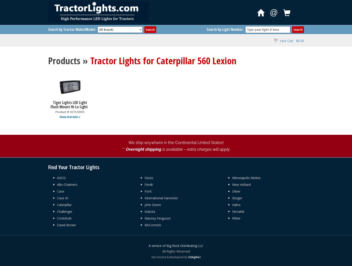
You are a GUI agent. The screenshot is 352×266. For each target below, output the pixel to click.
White (236, 218)
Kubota (150, 211)
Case (60, 191)
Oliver (236, 191)
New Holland (241, 184)
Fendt (149, 184)
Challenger (64, 211)
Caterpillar (64, 205)
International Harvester (161, 198)
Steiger (237, 198)
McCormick (153, 225)
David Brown (66, 225)
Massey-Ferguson (158, 218)
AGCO (61, 178)
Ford (148, 191)
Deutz (149, 178)
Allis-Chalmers (67, 184)
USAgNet (194, 257)
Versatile (238, 211)
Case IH (62, 198)
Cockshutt (64, 218)
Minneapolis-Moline (246, 178)
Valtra (236, 205)
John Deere (153, 205)
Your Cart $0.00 (292, 41)
